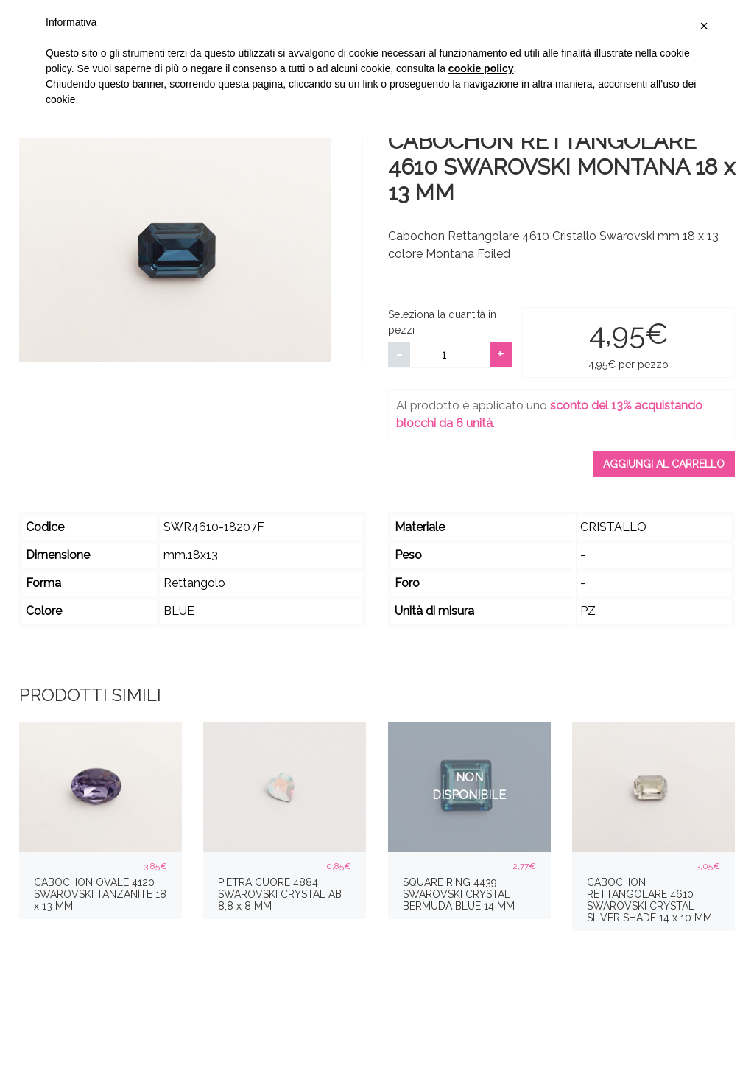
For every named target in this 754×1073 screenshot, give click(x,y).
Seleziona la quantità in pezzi (442, 322)
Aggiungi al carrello (664, 464)
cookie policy (481, 68)
